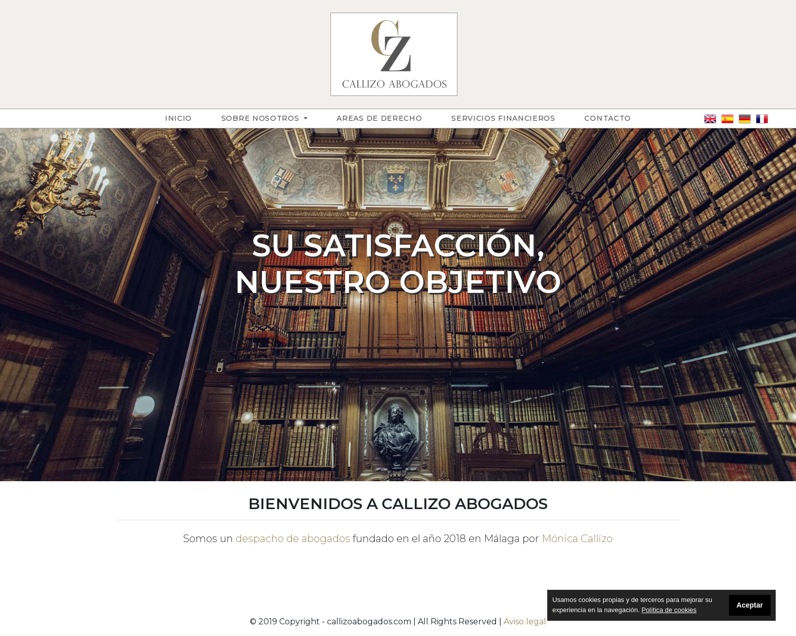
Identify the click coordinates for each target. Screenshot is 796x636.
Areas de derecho (379, 118)
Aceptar (750, 605)
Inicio (186, 118)
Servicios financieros (503, 118)
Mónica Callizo (577, 538)
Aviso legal (525, 621)
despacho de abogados (293, 538)
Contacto (607, 118)
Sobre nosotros (261, 118)
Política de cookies (669, 610)
